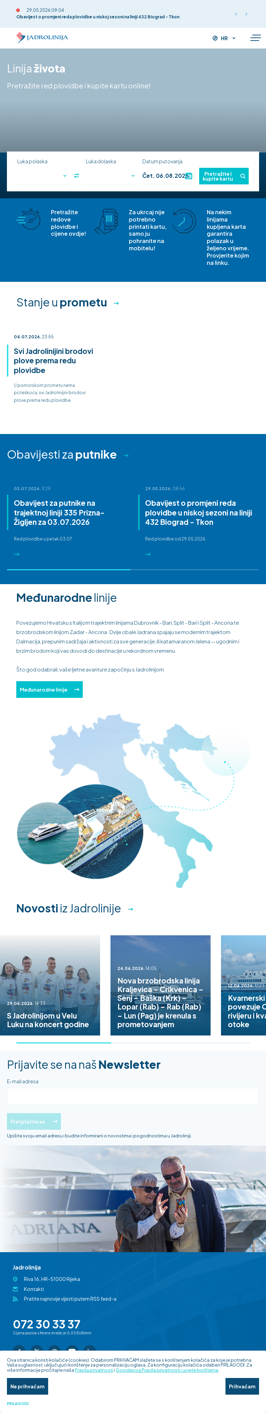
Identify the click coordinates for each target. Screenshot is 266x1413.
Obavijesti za (62, 454)
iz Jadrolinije (68, 908)
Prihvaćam (242, 1386)
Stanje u (61, 302)
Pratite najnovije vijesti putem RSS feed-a (70, 1298)
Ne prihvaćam (27, 1386)
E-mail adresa (22, 1081)
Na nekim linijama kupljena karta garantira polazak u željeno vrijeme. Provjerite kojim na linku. (228, 237)
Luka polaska (32, 161)
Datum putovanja (162, 161)
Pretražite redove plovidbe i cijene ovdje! (68, 222)
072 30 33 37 (46, 1324)
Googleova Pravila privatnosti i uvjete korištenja (167, 1370)
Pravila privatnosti (94, 1370)
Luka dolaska (101, 161)
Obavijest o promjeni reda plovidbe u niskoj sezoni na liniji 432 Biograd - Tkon (97, 16)
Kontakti (34, 1289)
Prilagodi (18, 1404)
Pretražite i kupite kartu (224, 176)
